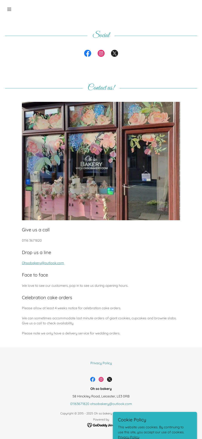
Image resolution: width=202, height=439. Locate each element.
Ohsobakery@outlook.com (43, 263)
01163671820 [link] (79, 404)
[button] (19, 9)
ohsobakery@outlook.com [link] (111, 404)
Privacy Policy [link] (101, 363)
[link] (87, 54)
